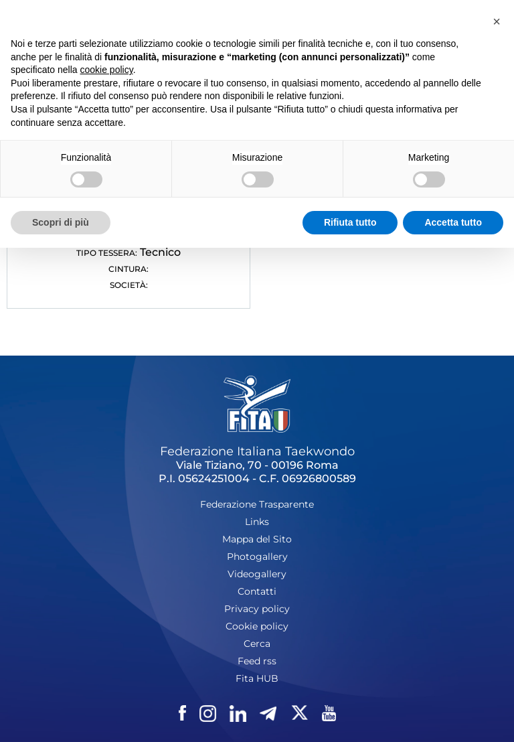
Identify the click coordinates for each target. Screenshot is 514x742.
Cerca (257, 643)
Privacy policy (257, 608)
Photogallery (257, 556)
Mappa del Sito (257, 539)
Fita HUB (257, 678)
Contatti (257, 591)
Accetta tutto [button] (453, 222)
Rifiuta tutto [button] (350, 222)
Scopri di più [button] (60, 222)
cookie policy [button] (106, 69)
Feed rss (257, 661)
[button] (496, 21)
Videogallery (257, 574)
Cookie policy (257, 626)
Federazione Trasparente (257, 504)
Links (257, 521)
